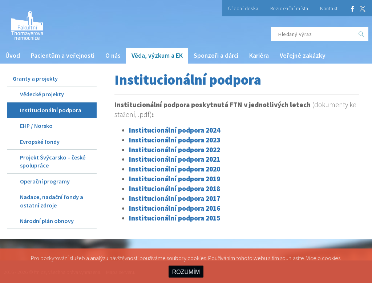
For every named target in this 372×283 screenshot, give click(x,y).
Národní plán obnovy (47, 221)
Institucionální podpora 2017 (174, 198)
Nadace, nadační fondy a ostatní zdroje (51, 201)
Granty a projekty (35, 78)
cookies (331, 258)
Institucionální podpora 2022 (174, 149)
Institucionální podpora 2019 (174, 178)
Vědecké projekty (42, 94)
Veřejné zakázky (303, 56)
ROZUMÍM (186, 272)
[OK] (361, 34)
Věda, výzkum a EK (157, 56)
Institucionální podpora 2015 (174, 218)
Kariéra (259, 56)
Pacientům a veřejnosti (62, 56)
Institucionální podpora (50, 110)
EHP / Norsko (36, 125)
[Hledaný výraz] (313, 34)
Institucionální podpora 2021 (174, 159)
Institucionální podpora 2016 (174, 208)
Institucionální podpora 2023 (174, 140)
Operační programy (45, 181)
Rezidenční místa (289, 8)
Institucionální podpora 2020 (174, 169)
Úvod (12, 56)
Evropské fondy (40, 141)
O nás (113, 56)
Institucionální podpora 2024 (174, 130)
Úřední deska (243, 8)
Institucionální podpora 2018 (174, 188)
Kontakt (329, 8)
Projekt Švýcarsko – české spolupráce (52, 161)
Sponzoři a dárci (216, 56)
